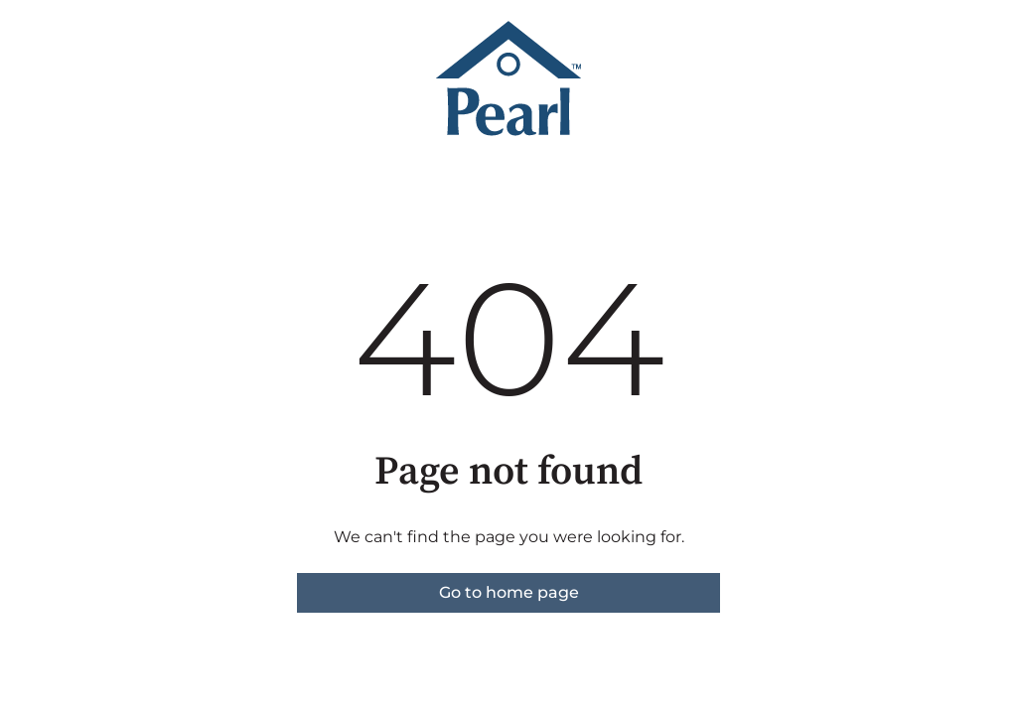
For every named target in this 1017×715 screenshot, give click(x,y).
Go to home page (509, 592)
